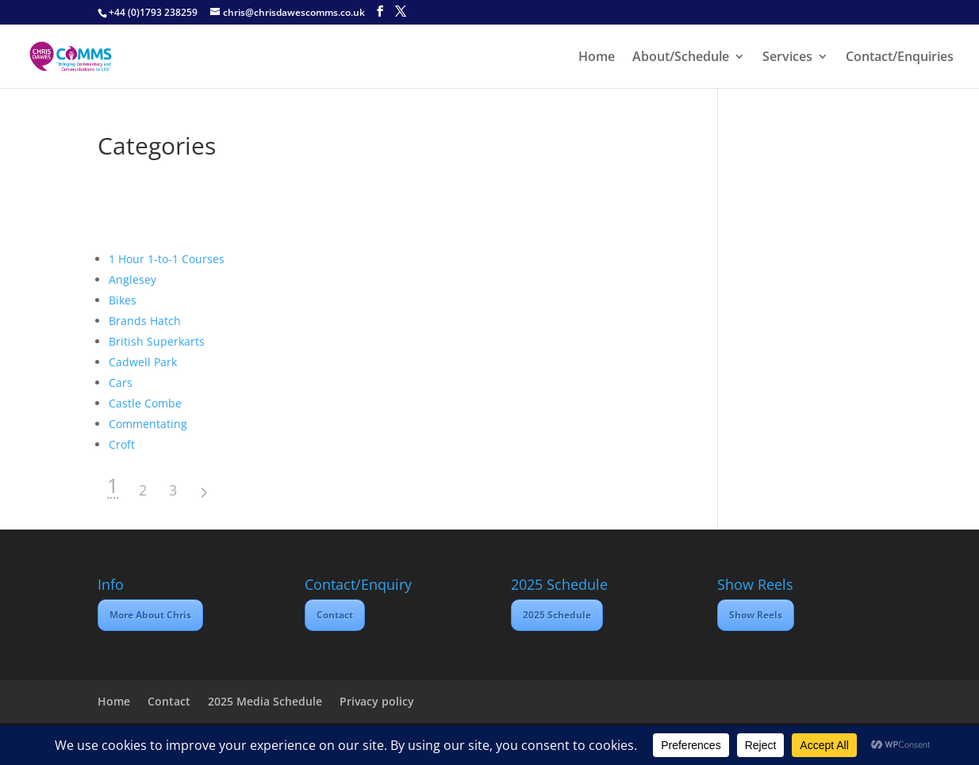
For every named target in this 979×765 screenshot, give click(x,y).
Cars (120, 382)
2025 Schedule (557, 615)
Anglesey (132, 279)
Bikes (122, 300)
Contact (335, 615)
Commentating (148, 423)
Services (787, 58)
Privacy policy (377, 701)
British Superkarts (157, 341)
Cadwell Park (143, 361)
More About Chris (150, 615)
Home (596, 58)
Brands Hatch (145, 320)
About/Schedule (680, 58)
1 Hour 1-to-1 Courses (167, 258)
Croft (122, 444)
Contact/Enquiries (900, 58)
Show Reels (755, 615)
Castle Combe (145, 403)
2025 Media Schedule (265, 701)
